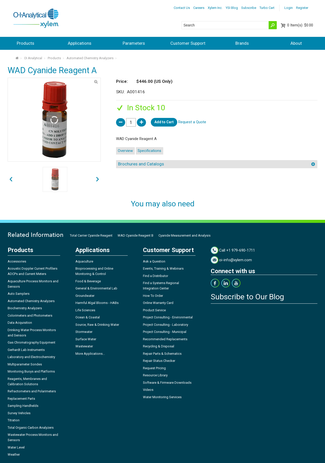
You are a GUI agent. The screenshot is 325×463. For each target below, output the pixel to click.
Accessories (17, 261)
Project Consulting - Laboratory (165, 325)
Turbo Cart (266, 8)
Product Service (154, 310)
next (11, 179)
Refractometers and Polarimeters (32, 391)
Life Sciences (85, 310)
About (296, 43)
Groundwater (84, 296)
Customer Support (187, 43)
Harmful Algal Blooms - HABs (97, 303)
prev (97, 179)
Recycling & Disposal (158, 346)
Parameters (134, 43)
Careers (198, 8)
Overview (125, 150)
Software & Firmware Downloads (167, 382)
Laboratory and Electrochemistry (31, 357)
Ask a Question (154, 261)
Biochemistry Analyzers (25, 308)
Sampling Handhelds (23, 406)
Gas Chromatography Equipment (31, 342)
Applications (79, 43)
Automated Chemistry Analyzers (90, 58)
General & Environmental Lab (96, 288)
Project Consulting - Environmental (168, 317)
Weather (14, 454)
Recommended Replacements (165, 339)
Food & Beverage (88, 281)
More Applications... (90, 354)
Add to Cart (164, 122)
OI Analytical (33, 58)
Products (25, 43)
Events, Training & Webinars (163, 268)
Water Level (16, 447)
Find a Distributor (155, 276)
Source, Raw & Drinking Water (97, 325)
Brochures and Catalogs (141, 163)
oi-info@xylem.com (235, 260)
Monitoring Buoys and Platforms (31, 371)
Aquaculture (84, 261)
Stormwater (83, 332)
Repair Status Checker (159, 361)
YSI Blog (232, 8)
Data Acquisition (20, 323)
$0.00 (300, 25)
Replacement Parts (21, 398)
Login (288, 8)
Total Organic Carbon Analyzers (31, 427)
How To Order (153, 296)
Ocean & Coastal (87, 317)
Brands (242, 43)
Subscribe (248, 8)
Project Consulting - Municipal (164, 332)
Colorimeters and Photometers (30, 315)
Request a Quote (192, 122)
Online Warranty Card (158, 303)
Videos (148, 390)
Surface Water (85, 339)
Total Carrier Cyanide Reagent (91, 235)
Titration (14, 420)
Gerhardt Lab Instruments (26, 350)
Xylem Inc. (215, 8)
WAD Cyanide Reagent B (135, 235)
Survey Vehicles (19, 413)
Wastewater (84, 346)
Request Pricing (154, 368)
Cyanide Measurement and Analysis (184, 235)
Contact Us (182, 8)
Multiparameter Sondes (25, 364)
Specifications (149, 150)
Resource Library (155, 375)
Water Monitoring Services (162, 397)
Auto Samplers (18, 294)
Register (302, 8)
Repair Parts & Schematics (162, 354)
